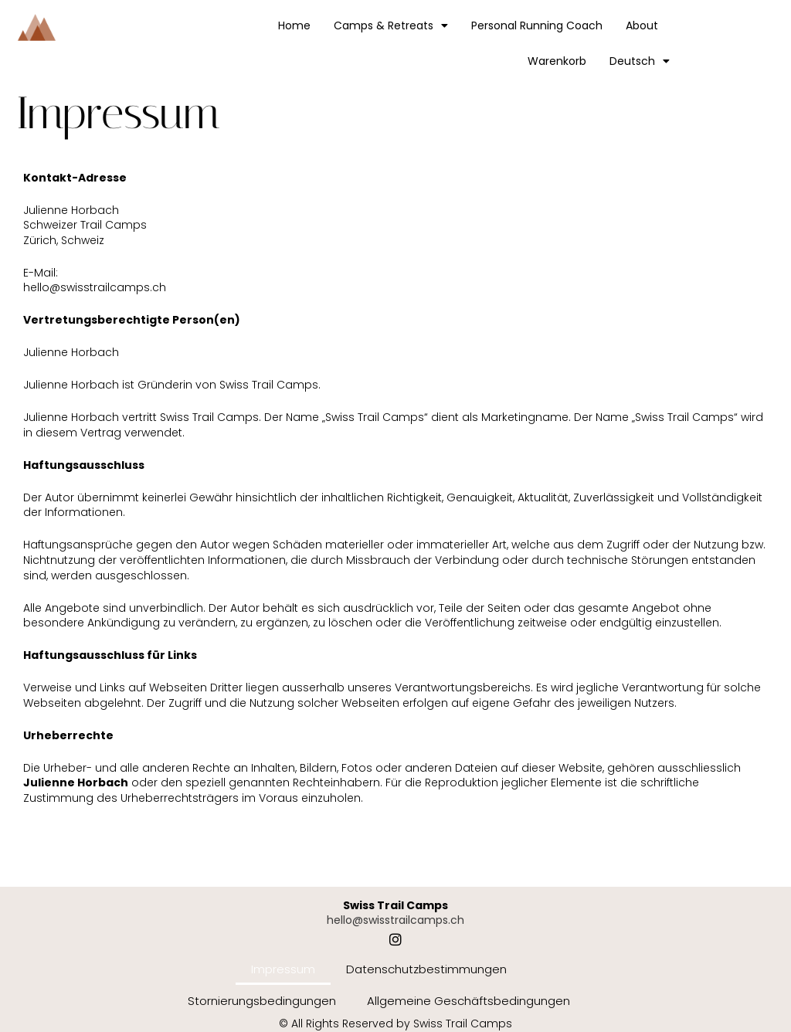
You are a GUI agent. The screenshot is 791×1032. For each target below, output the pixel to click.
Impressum (283, 969)
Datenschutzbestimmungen (426, 969)
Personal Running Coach (537, 25)
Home (294, 25)
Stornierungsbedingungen (262, 1001)
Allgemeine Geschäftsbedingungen (468, 1001)
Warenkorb (557, 61)
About (642, 25)
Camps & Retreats (391, 25)
